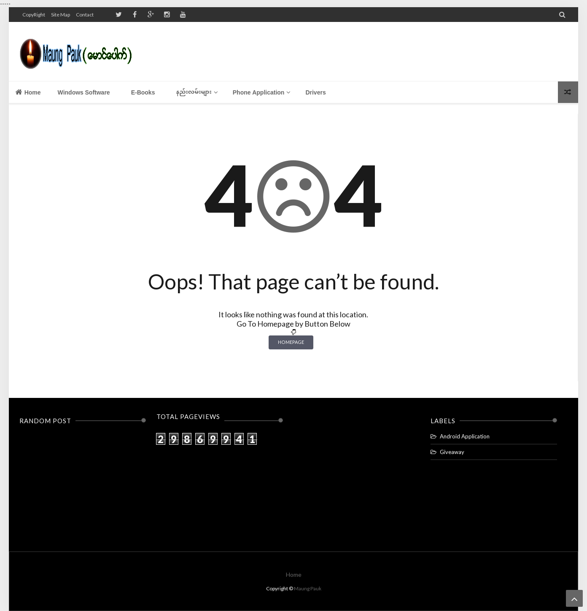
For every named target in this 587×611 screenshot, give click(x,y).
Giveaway (452, 452)
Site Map (60, 14)
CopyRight (33, 14)
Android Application (465, 436)
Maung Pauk (307, 588)
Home (28, 92)
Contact (85, 14)
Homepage (291, 342)
